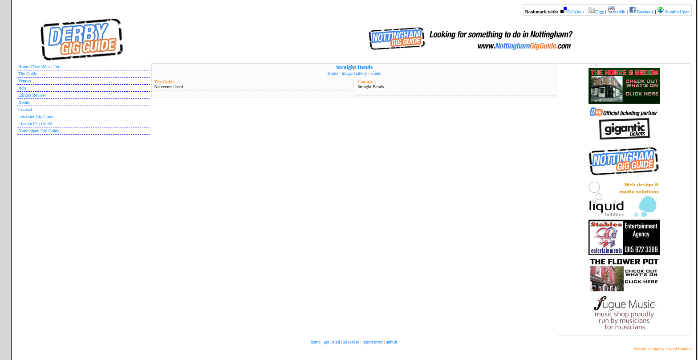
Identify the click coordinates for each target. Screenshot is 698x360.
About (23, 102)
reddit (620, 11)
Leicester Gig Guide (36, 116)
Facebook (645, 11)
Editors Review (32, 95)
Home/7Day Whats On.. (39, 66)
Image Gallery (354, 73)
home (316, 342)
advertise (351, 342)
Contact (25, 109)
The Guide (27, 73)
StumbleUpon (677, 11)
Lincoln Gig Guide (35, 123)
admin (391, 342)
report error (372, 342)
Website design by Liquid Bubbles (662, 349)
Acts (22, 88)
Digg (599, 11)
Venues (24, 80)
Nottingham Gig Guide (38, 130)
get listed (332, 342)
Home (333, 73)
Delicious (575, 11)
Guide (375, 73)
